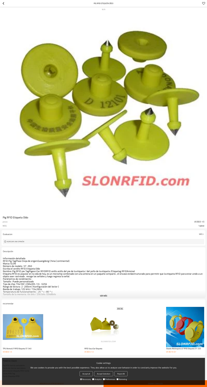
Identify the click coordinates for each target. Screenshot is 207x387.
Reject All (121, 373)
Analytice (97, 379)
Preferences (109, 379)
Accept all (86, 373)
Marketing (122, 379)
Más (201, 234)
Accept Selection (103, 373)
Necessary (85, 379)
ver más (103, 295)
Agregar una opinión (15, 241)
